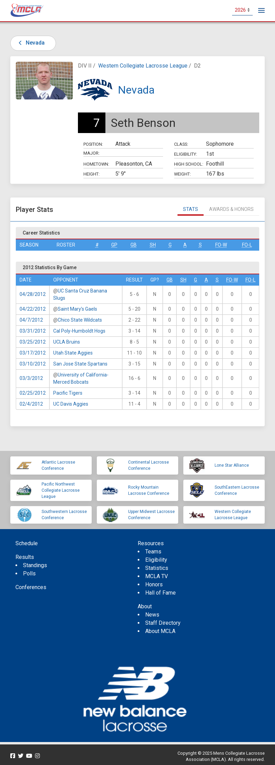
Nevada (30, 42)
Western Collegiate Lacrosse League (142, 65)
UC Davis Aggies (70, 404)
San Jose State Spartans (80, 364)
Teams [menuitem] (153, 551)
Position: (93, 144)
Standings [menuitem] (35, 565)
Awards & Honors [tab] (231, 209)
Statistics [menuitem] (156, 568)
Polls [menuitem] (29, 573)
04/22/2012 (33, 309)
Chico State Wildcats (80, 320)
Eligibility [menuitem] (156, 560)
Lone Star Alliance (232, 465)
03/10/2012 (33, 364)
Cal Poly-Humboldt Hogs (79, 331)
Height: (91, 174)
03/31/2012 (33, 331)
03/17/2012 (33, 353)
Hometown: (96, 164)
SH (153, 245)
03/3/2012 (31, 378)
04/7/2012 (31, 320)
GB (133, 245)
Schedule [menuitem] (26, 543)
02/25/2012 (33, 393)
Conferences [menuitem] (30, 587)
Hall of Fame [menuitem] (160, 592)
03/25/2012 (33, 342)
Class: (181, 144)
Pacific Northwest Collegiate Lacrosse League (61, 490)
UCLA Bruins (66, 342)
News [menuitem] (152, 614)
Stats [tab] (190, 209)
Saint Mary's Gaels (77, 309)
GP (114, 245)
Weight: (182, 174)
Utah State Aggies (73, 353)
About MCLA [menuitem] (160, 631)
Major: (91, 153)
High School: (188, 164)
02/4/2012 (31, 404)
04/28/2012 (33, 294)
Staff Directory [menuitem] (163, 623)
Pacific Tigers (67, 393)
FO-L (247, 245)
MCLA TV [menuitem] (156, 576)
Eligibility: (185, 154)
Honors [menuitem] (154, 584)
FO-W (221, 245)
